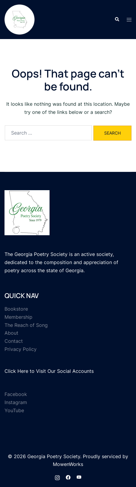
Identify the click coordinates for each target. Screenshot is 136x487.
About (11, 333)
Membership (18, 317)
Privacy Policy (21, 349)
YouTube (14, 410)
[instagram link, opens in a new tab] (57, 477)
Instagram (16, 402)
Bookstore (16, 309)
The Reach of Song (26, 325)
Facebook (16, 394)
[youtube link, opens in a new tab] (79, 477)
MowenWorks (68, 464)
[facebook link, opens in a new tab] (68, 477)
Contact (14, 341)
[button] (116, 19)
